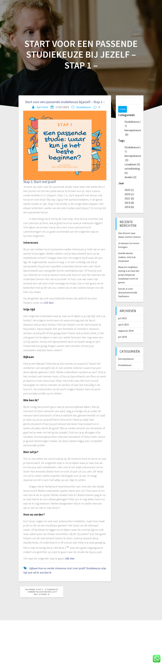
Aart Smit (42, 107)
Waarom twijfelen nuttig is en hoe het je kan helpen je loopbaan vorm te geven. (128, 268)
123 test (48, 302)
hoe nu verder (46, 568)
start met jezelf (76, 568)
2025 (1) (129, 183)
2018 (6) (129, 200)
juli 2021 (122, 311)
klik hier (70, 558)
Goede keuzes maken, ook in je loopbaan (127, 250)
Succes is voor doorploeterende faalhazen (127, 285)
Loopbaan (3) (132, 157)
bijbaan (33, 568)
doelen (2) (130, 170)
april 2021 (123, 317)
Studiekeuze (83, 107)
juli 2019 (122, 330)
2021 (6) (129, 192)
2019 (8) (129, 196)
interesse (60, 568)
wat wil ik (33, 572)
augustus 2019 (126, 324)
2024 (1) (129, 187)
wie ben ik (45, 572)
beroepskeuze (126, 352)
